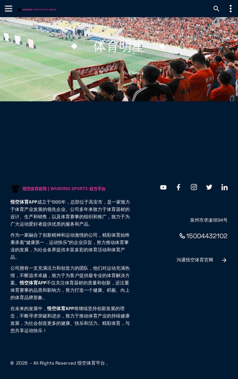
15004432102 (204, 236)
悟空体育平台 (91, 363)
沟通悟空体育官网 (202, 260)
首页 (98, 73)
